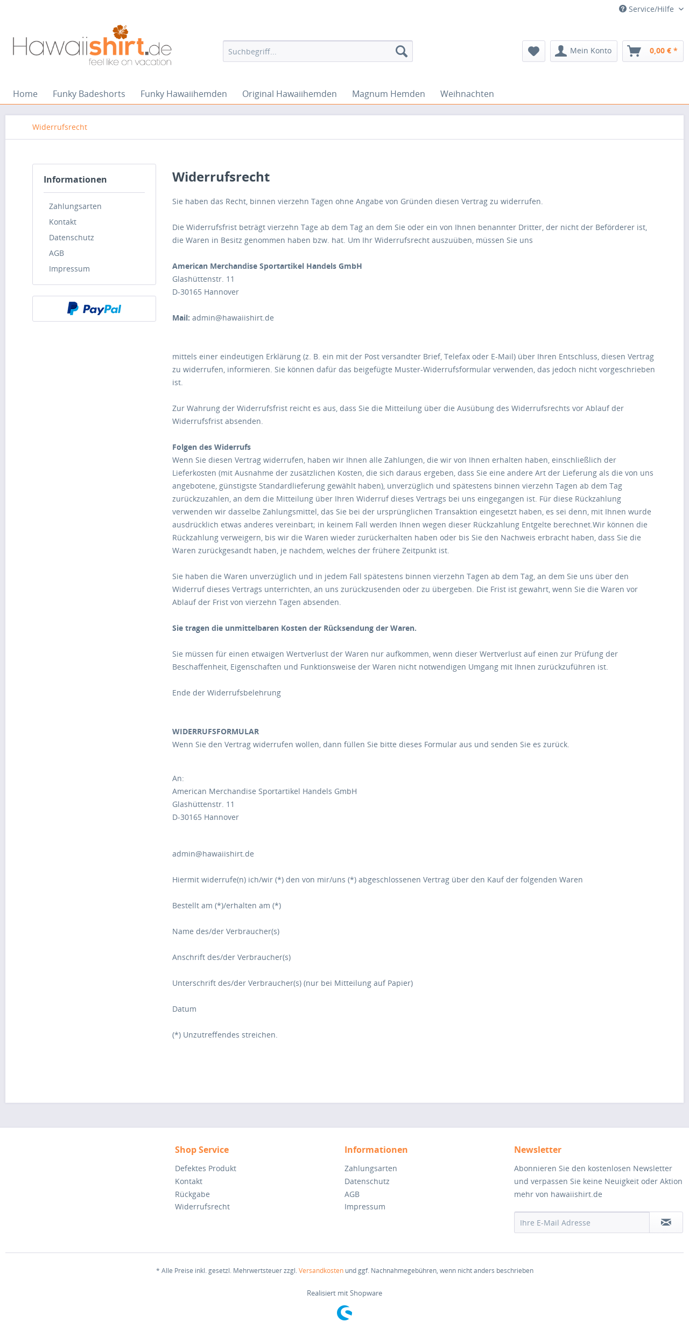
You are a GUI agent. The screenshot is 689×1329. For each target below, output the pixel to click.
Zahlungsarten (75, 206)
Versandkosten (321, 1270)
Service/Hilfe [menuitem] (647, 9)
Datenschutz (71, 237)
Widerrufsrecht (202, 1206)
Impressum (69, 268)
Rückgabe (192, 1194)
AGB (56, 253)
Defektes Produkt (205, 1168)
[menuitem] (318, 51)
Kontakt (62, 222)
